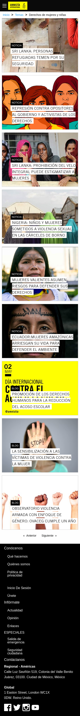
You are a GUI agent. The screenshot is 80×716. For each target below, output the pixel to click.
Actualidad (15, 610)
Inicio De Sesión (19, 588)
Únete (11, 595)
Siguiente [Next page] (47, 535)
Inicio (6, 14)
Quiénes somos (18, 564)
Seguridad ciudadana (14, 651)
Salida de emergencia (15, 640)
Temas (19, 14)
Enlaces (13, 626)
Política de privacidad (15, 573)
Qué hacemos (17, 556)
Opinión (13, 618)
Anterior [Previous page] (31, 535)
